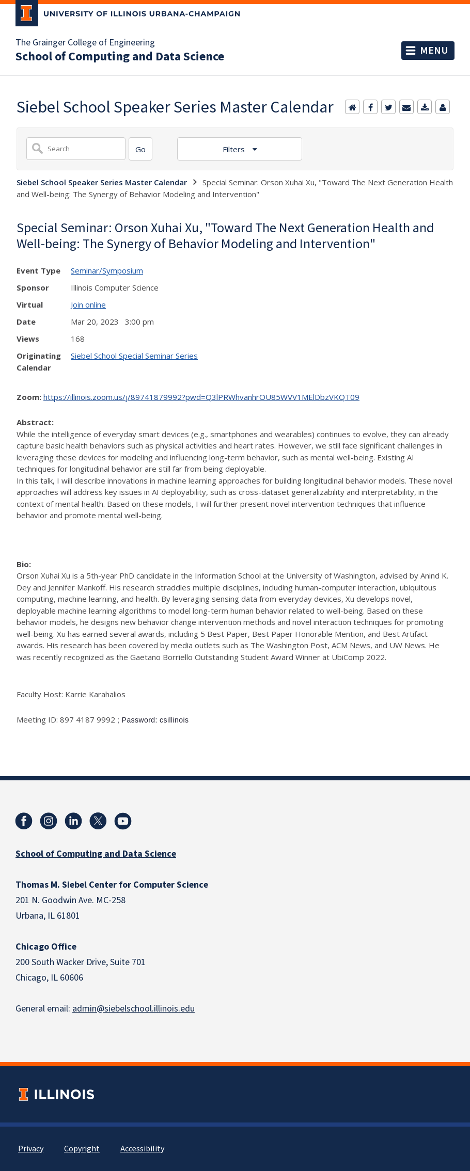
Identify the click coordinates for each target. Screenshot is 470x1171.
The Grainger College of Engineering (85, 43)
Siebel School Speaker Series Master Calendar (102, 182)
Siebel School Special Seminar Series (134, 355)
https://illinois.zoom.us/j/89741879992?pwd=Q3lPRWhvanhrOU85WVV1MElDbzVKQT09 (201, 397)
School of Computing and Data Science (119, 57)
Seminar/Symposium (107, 270)
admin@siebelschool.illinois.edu (133, 1008)
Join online (88, 304)
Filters (235, 149)
